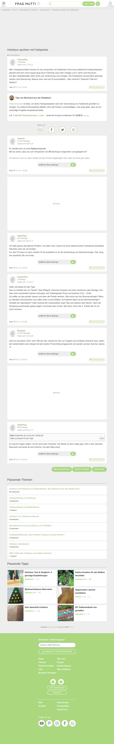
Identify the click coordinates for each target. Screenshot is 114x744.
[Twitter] (62, 130)
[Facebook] (51, 130)
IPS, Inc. (70, 627)
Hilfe (40, 702)
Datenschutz (63, 702)
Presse (60, 662)
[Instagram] (57, 724)
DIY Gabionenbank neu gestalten (86, 609)
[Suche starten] (50, 4)
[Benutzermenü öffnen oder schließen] (110, 3)
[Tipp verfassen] (98, 3)
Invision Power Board (53, 627)
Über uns (61, 659)
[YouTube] (41, 724)
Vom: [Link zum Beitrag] (11, 87)
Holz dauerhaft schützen (36, 607)
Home (41, 659)
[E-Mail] (40, 130)
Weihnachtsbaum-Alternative (38, 589)
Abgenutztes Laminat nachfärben (85, 591)
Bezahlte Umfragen (47, 673)
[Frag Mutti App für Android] (61, 682)
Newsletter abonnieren (57, 652)
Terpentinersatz (16, 104)
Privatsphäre (63, 706)
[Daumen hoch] (73, 165)
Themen (42, 662)
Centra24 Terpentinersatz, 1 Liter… (29, 115)
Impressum (62, 709)
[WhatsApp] (73, 130)
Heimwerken (15, 55)
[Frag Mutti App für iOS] (53, 682)
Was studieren (64, 669)
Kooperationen (64, 666)
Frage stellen (88, 4)
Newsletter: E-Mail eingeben (51, 640)
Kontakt (42, 706)
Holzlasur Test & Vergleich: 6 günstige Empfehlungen (38, 574)
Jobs (40, 669)
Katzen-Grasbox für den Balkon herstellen (90, 574)
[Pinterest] (49, 724)
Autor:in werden (46, 666)
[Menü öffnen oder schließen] (3, 3)
